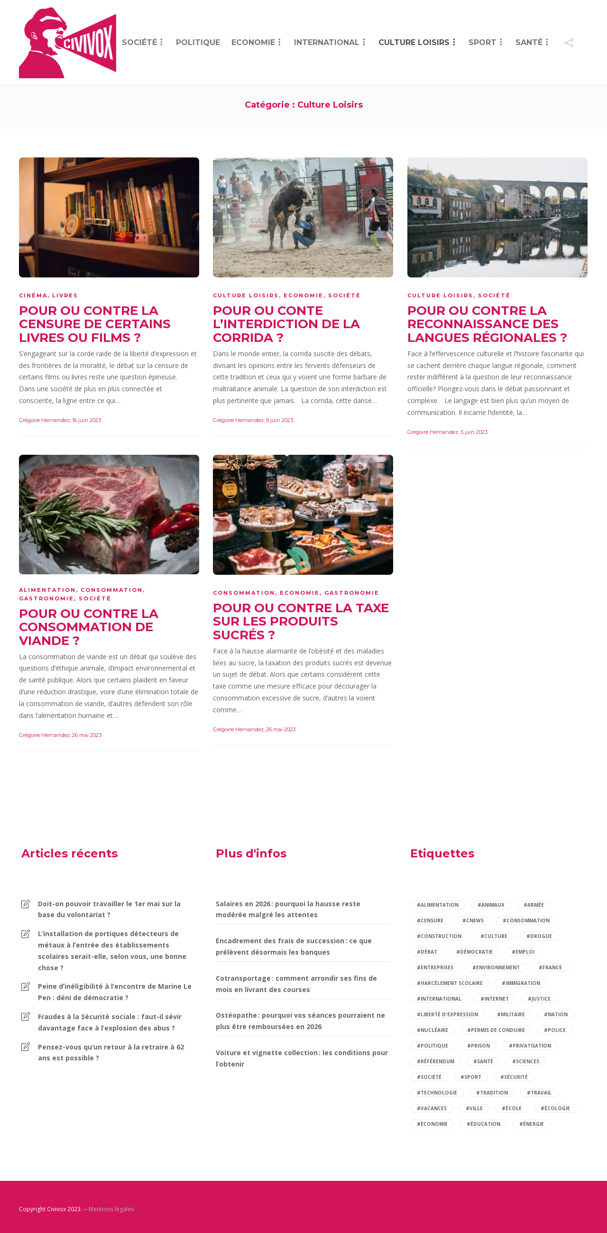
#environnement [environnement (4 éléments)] (496, 967)
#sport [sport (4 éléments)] (470, 1077)
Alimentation (47, 590)
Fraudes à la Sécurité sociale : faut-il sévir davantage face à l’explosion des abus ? (110, 1022)
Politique (198, 42)
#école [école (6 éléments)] (512, 1108)
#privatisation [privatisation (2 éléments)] (530, 1045)
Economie (253, 42)
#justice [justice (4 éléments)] (539, 998)
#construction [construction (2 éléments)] (439, 936)
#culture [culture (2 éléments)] (493, 936)
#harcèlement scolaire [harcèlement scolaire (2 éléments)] (450, 983)
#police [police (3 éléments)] (555, 1030)
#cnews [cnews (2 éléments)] (473, 920)
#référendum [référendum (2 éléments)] (435, 1061)
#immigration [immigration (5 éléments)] (521, 983)
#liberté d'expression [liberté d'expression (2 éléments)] (447, 1014)
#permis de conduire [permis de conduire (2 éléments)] (496, 1030)
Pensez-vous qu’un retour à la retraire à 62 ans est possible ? (111, 1052)
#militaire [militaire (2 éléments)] (511, 1014)
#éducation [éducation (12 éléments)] (483, 1124)
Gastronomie (46, 598)
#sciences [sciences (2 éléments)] (525, 1061)
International (326, 42)
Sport (483, 42)
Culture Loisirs (414, 42)
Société (139, 42)
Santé (529, 42)
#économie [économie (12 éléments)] (432, 1124)
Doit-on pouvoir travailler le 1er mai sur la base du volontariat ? (109, 909)
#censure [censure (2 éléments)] (430, 920)
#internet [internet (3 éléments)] (494, 998)
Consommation (112, 590)
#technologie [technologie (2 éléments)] (437, 1092)
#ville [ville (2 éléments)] (474, 1108)
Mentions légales (111, 1209)
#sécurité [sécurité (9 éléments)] (514, 1077)
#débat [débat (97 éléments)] (427, 951)
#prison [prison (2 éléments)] (478, 1045)
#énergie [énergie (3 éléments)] (531, 1124)
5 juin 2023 (473, 432)
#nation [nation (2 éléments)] (556, 1014)
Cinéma (33, 295)
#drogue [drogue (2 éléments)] (539, 936)
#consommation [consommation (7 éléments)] (526, 920)
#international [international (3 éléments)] (439, 998)
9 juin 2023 (279, 420)
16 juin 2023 (86, 420)
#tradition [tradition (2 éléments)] (492, 1092)
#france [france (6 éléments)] (550, 967)
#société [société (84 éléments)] (429, 1077)
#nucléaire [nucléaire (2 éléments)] (432, 1030)
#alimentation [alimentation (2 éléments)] (438, 905)
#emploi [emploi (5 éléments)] (523, 951)
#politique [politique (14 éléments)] (432, 1045)
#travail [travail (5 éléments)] (539, 1092)
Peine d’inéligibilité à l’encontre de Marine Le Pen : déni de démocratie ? (115, 992)
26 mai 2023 (86, 735)
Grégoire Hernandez (44, 420)
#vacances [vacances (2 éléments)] (432, 1108)
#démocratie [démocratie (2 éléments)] (474, 951)
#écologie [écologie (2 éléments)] (555, 1108)
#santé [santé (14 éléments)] (483, 1061)
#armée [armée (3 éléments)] (534, 905)
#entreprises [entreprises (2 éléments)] (435, 967)
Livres (65, 295)
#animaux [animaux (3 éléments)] (491, 905)
